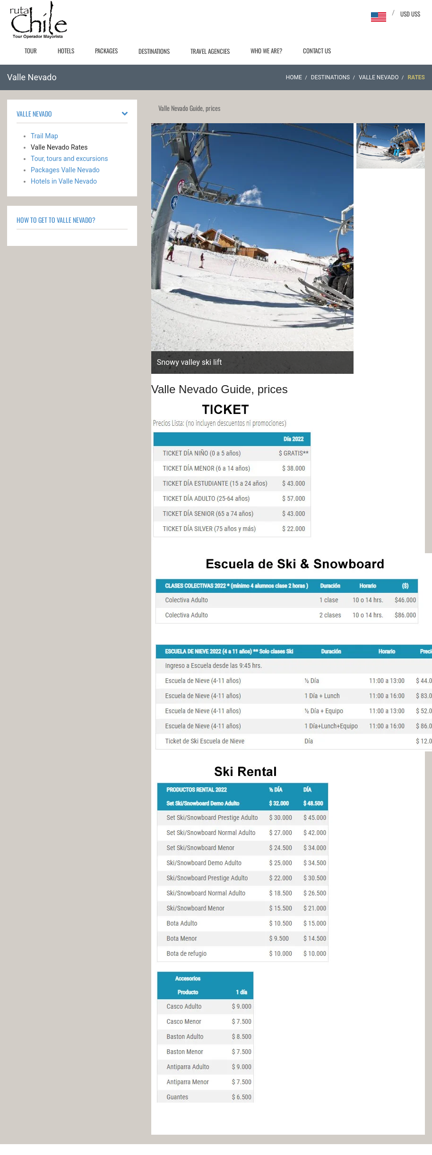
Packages (106, 50)
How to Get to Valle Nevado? (56, 220)
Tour (31, 50)
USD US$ (410, 13)
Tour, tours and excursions (69, 158)
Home (294, 77)
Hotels (66, 50)
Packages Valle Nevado (65, 170)
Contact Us (317, 50)
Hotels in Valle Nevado (64, 181)
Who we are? (266, 50)
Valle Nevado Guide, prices (219, 389)
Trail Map (44, 136)
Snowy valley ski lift (189, 362)
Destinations (154, 51)
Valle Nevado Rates (59, 147)
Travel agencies (210, 51)
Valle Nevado (378, 77)
